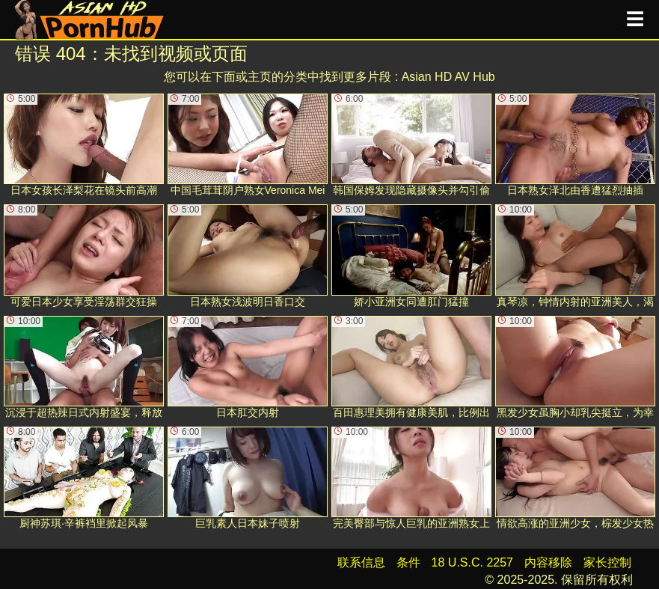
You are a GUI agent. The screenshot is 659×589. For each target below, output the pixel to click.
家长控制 (607, 562)
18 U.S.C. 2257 (472, 562)
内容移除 (548, 562)
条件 (408, 562)
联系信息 (361, 562)
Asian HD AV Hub (448, 76)
